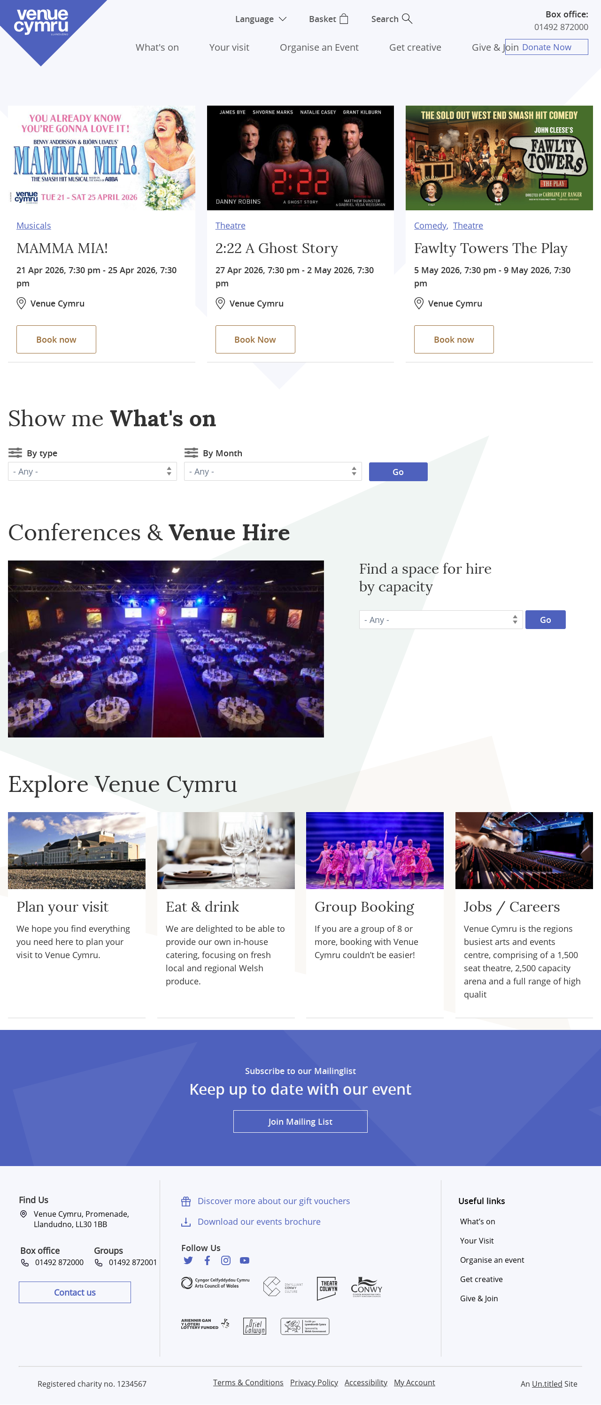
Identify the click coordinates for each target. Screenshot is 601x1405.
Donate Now (546, 47)
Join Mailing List (300, 1121)
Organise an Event (319, 47)
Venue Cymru (41, 22)
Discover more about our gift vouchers (274, 1200)
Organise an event (492, 1260)
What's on (157, 47)
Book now (56, 339)
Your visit (229, 47)
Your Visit (477, 1241)
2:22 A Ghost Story (277, 249)
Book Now (255, 339)
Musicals (33, 225)
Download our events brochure (259, 1221)
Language (254, 18)
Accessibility (366, 1382)
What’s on (477, 1221)
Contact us (75, 1292)
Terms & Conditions (248, 1382)
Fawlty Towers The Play (491, 249)
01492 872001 (133, 1262)
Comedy (430, 225)
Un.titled (547, 1384)
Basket (322, 18)
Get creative (415, 47)
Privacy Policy (314, 1382)
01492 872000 (561, 26)
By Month (222, 453)
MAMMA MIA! (62, 249)
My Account (414, 1382)
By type (42, 453)
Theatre (231, 225)
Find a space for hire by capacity (425, 578)
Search (385, 18)
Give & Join (495, 47)
